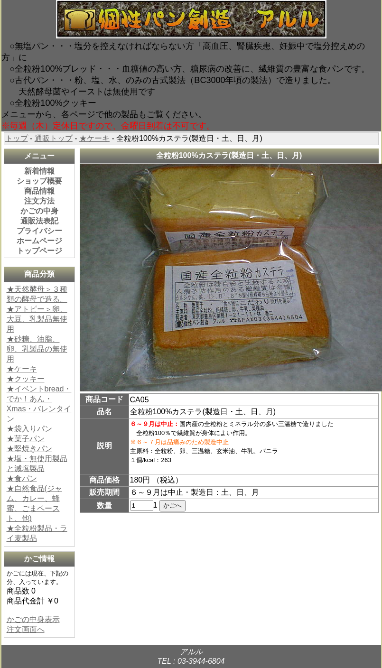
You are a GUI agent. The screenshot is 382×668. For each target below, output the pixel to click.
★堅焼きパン (29, 449)
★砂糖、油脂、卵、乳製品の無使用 (37, 349)
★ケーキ (94, 138)
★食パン (22, 478)
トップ (16, 138)
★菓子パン (26, 439)
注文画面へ (26, 629)
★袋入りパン (29, 429)
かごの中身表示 (33, 619)
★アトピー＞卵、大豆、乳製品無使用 (37, 319)
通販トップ (54, 138)
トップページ (39, 251)
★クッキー (26, 379)
